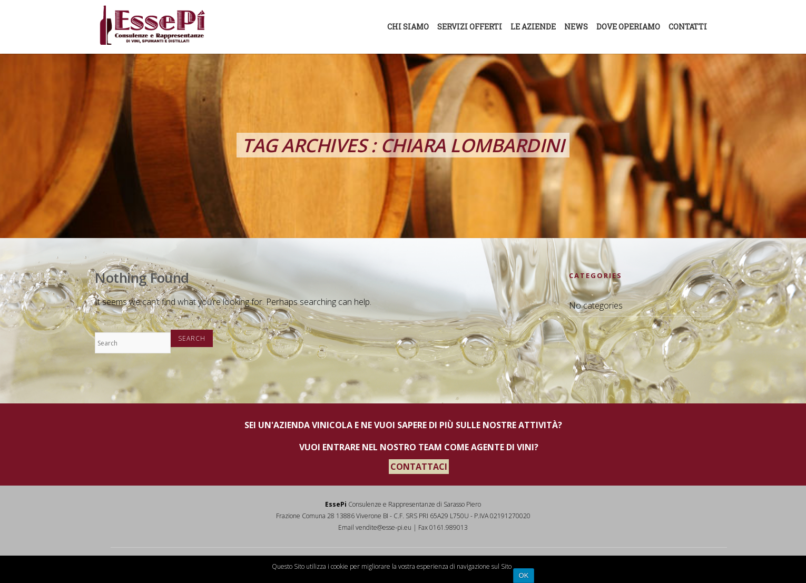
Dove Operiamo (628, 27)
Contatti (688, 27)
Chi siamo (408, 27)
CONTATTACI (418, 466)
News (576, 27)
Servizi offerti (469, 27)
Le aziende (533, 27)
